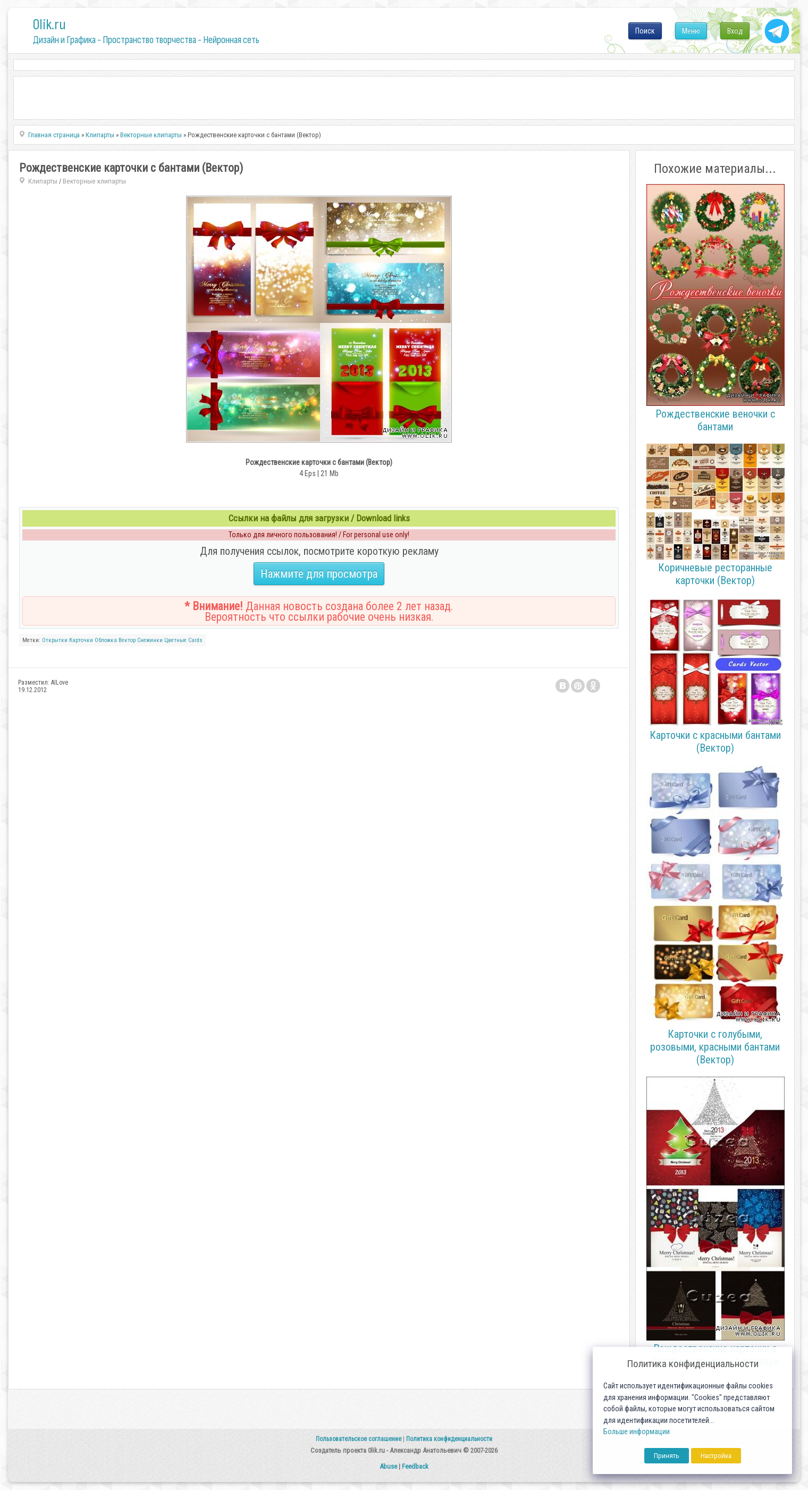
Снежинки (150, 640)
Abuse (388, 1466)
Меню (691, 31)
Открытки (55, 640)
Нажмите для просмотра (318, 573)
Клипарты (42, 181)
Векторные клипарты (94, 181)
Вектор (127, 640)
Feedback (415, 1466)
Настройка (716, 1456)
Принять (666, 1456)
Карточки (81, 640)
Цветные (175, 640)
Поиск (645, 31)
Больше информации (636, 1431)
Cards (195, 640)
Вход (735, 31)
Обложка (106, 640)
